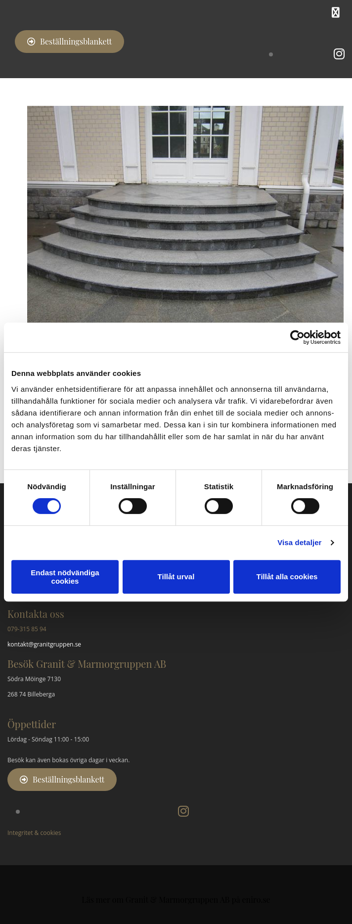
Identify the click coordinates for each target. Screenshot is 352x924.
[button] (69, 41)
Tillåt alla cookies (287, 576)
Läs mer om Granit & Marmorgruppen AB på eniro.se (176, 899)
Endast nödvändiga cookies (65, 576)
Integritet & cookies (34, 833)
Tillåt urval (176, 576)
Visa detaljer (299, 542)
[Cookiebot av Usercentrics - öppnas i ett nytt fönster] (297, 337)
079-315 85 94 (26, 629)
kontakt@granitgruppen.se (44, 644)
